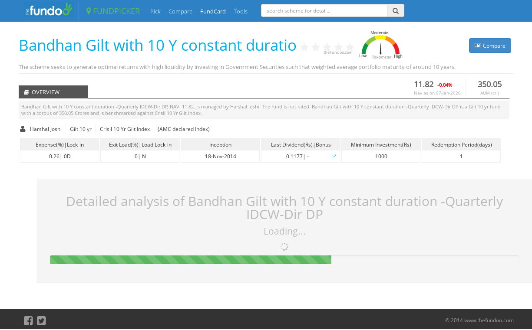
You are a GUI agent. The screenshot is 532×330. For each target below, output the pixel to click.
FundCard (213, 11)
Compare (180, 11)
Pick (155, 11)
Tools (241, 11)
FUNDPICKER (113, 11)
